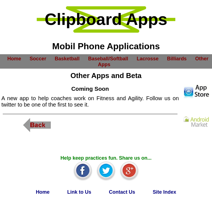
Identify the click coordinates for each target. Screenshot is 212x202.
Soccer (38, 58)
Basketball (67, 58)
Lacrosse (147, 58)
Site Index (164, 192)
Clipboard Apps (106, 19)
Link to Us (79, 192)
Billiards (177, 58)
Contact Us (122, 192)
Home (14, 58)
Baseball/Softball (108, 58)
